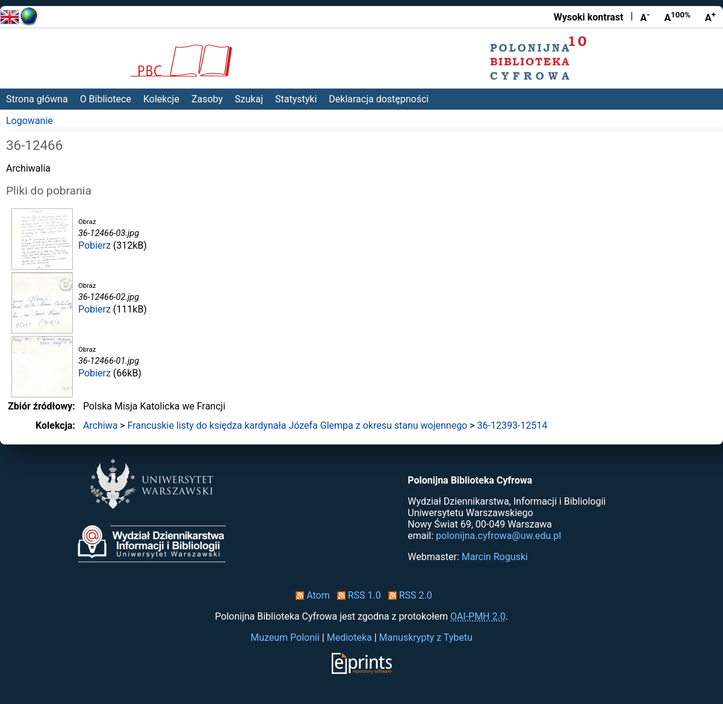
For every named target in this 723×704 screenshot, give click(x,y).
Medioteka (349, 637)
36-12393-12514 (512, 425)
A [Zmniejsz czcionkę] (645, 16)
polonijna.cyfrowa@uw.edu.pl (498, 535)
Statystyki (296, 99)
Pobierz (94, 245)
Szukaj (249, 99)
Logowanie (29, 120)
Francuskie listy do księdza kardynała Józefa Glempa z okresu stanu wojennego (298, 425)
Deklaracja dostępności (379, 99)
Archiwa (100, 425)
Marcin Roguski (495, 556)
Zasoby (207, 99)
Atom (310, 595)
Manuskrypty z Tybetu (426, 637)
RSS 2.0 (407, 595)
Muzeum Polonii (285, 637)
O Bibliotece (105, 99)
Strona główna (37, 99)
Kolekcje (161, 99)
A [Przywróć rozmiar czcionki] (677, 16)
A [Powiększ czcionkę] (710, 16)
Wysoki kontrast (589, 17)
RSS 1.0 (356, 595)
